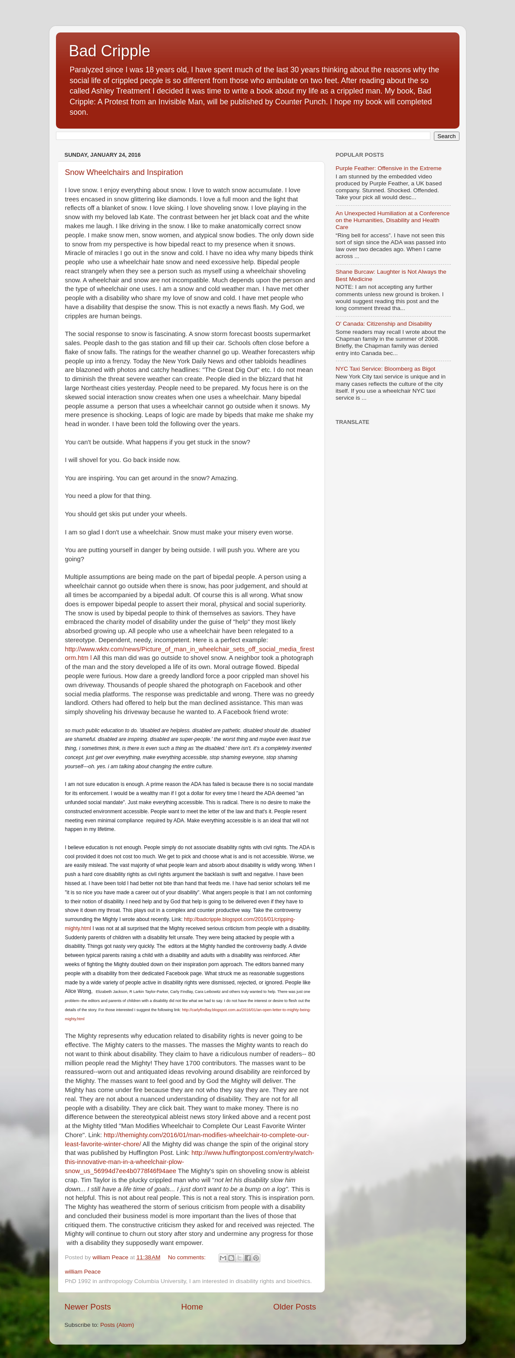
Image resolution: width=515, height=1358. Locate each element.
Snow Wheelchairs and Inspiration (124, 172)
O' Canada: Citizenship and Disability (384, 323)
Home (192, 1306)
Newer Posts (88, 1306)
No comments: (187, 1257)
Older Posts (294, 1306)
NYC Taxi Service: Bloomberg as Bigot (386, 368)
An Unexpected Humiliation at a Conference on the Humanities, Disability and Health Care (393, 220)
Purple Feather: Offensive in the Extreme (389, 168)
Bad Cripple (110, 51)
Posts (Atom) (117, 1325)
